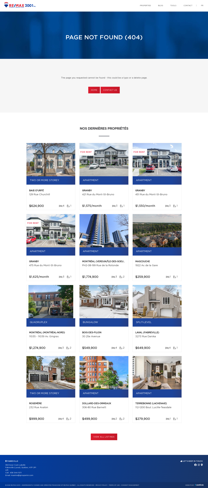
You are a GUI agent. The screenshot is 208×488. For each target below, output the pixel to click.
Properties (145, 6)
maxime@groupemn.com (22, 475)
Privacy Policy (101, 485)
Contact (188, 6)
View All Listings (104, 437)
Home (94, 90)
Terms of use (114, 485)
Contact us (110, 90)
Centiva (199, 485)
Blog (160, 6)
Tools (173, 6)
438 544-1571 (16, 473)
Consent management (130, 485)
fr (202, 6)
